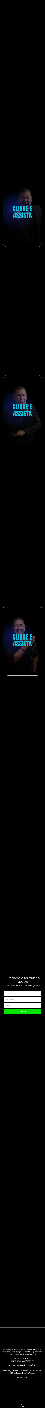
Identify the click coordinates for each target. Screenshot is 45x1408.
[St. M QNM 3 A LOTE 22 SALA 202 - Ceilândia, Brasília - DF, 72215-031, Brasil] (22, 1362)
